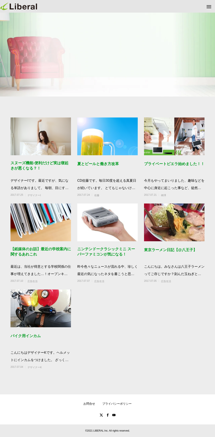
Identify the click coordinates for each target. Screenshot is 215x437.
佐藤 (96, 195)
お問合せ (89, 403)
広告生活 (33, 281)
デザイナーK (35, 367)
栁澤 (163, 195)
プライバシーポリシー (117, 403)
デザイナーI (34, 195)
